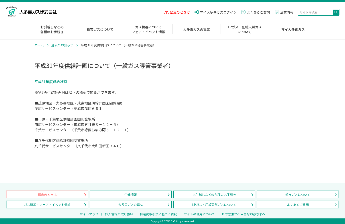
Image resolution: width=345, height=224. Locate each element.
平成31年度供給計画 (50, 81)
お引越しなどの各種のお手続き (52, 29)
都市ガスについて (100, 29)
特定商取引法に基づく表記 (158, 214)
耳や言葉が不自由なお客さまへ (243, 214)
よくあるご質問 (298, 204)
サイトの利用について (199, 214)
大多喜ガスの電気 (196, 29)
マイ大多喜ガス (293, 29)
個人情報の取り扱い (119, 214)
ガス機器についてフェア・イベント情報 (148, 29)
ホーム (39, 45)
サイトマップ (89, 214)
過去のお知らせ (62, 45)
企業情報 (130, 194)
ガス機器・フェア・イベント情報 (47, 204)
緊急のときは (47, 194)
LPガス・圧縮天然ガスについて (245, 29)
